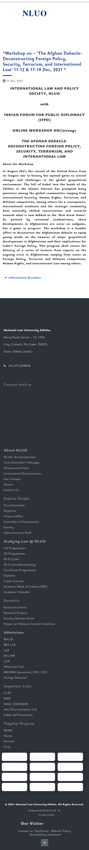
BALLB (8, 639)
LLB (6, 650)
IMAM (8, 730)
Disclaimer (42, 830)
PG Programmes (14, 553)
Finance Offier (13, 516)
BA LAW (9, 656)
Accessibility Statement (45, 834)
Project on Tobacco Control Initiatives (29, 624)
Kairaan (9, 741)
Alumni (8, 484)
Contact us (25, 830)
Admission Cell (14, 667)
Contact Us (11, 490)
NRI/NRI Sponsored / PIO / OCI (25, 672)
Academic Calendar (17, 592)
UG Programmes (15, 548)
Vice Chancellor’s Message (21, 462)
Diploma (9, 575)
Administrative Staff (17, 533)
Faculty (9, 527)
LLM (7, 661)
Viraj (7, 747)
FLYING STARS (44, 815)
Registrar (10, 511)
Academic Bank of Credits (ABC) (26, 586)
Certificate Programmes (20, 570)
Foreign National (15, 678)
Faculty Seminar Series (19, 618)
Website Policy (61, 830)
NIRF (7, 698)
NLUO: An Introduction (20, 457)
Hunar (8, 736)
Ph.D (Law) (11, 559)
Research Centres (15, 607)
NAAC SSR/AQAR (16, 704)
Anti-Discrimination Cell (20, 709)
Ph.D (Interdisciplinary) (20, 564)
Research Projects (16, 613)
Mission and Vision (16, 468)
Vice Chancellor (14, 505)
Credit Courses (13, 581)
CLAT (7, 693)
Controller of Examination (21, 522)
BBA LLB (10, 645)
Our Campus (12, 479)
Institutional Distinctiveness (23, 473)
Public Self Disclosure (18, 715)
